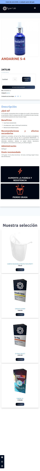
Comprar (20, 270)
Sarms (8, 93)
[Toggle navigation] (35, 8)
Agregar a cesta (26, 79)
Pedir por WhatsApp (18, 87)
